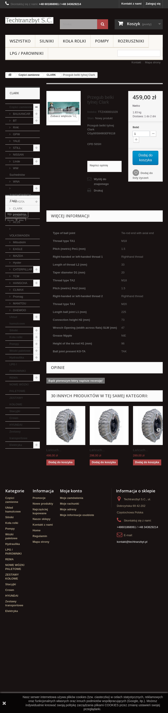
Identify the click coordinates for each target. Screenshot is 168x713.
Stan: (90, 118)
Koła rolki (74, 41)
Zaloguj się (153, 3)
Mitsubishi (19, 242)
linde (10, 481)
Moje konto (71, 565)
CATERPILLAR (22, 269)
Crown (13, 418)
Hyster (16, 262)
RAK (15, 127)
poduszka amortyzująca (16, 489)
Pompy (102, 41)
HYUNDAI (15, 424)
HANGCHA (19, 283)
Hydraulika (16, 357)
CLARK (51, 74)
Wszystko (20, 41)
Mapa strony (153, 62)
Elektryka (15, 445)
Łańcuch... (53, 450)
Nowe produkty (43, 578)
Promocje (39, 572)
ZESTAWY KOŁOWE (16, 401)
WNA (16, 181)
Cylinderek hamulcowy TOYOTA (21, 513)
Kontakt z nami (131, 3)
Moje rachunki (69, 578)
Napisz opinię (99, 165)
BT (14, 120)
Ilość (136, 127)
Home (36, 604)
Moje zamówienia (71, 572)
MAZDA (17, 255)
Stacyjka (13, 498)
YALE (16, 141)
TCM (15, 276)
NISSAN (18, 154)
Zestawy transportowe (18, 435)
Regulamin (40, 610)
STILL (16, 147)
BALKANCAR (21, 113)
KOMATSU (19, 215)
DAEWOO (19, 310)
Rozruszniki (131, 41)
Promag (17, 296)
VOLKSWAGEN (19, 235)
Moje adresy (68, 583)
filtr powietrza (16, 475)
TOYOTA (18, 201)
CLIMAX (18, 289)
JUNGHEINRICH (20, 195)
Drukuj (98, 190)
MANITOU (19, 303)
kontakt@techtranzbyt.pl (132, 616)
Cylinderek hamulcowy (15, 529)
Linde (16, 161)
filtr (21, 481)
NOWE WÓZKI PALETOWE (18, 388)
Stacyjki (14, 411)
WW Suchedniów (17, 171)
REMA (13, 377)
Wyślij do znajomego (101, 181)
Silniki (47, 41)
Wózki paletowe (20, 350)
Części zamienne (29, 74)
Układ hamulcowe (17, 320)
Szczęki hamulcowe (20, 504)
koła (10, 521)
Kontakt (136, 62)
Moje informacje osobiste (77, 589)
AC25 (16, 222)
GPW (16, 134)
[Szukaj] (102, 24)
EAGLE (17, 249)
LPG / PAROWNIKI (27, 53)
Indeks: (92, 112)
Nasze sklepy (42, 593)
